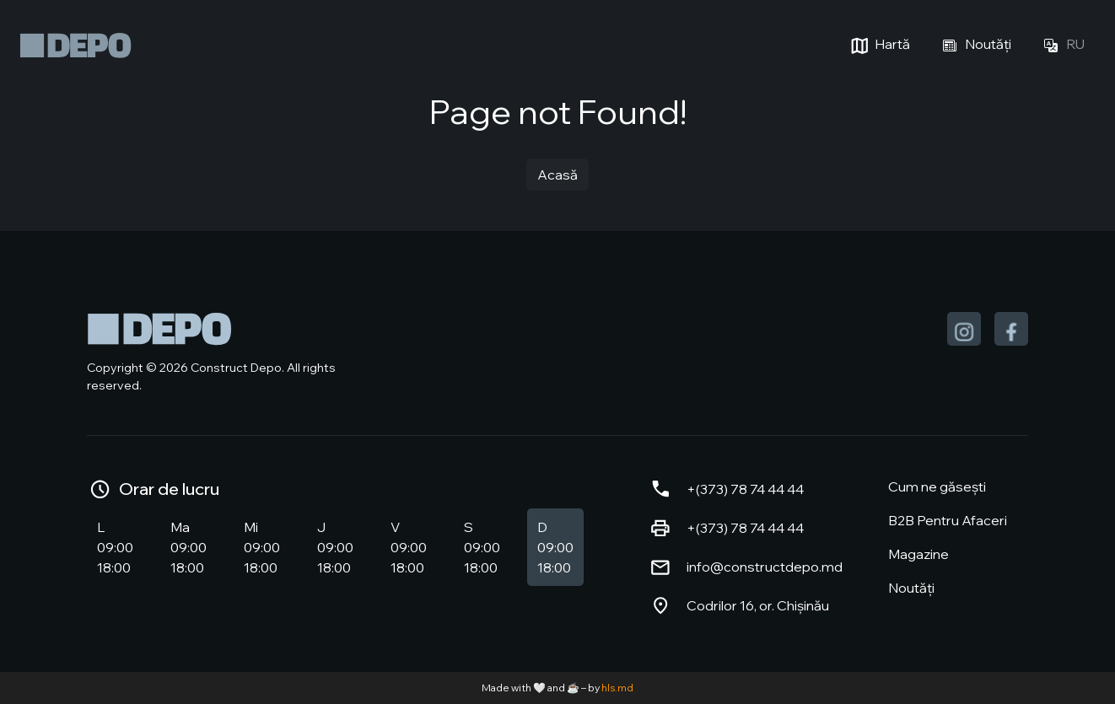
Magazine (918, 553)
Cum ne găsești (937, 486)
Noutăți (974, 45)
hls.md (617, 687)
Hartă (878, 45)
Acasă (557, 174)
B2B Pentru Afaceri (947, 520)
